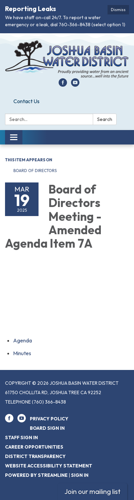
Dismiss (118, 9)
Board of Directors (35, 170)
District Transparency (35, 456)
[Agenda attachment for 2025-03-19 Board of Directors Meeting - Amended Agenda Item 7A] (22, 340)
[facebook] (63, 84)
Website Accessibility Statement (48, 466)
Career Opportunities (34, 447)
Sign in (79, 475)
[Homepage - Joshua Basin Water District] (67, 59)
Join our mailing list (92, 491)
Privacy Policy (49, 419)
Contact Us (26, 101)
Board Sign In (47, 428)
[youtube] (75, 84)
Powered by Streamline (36, 475)
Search (104, 119)
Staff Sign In (21, 437)
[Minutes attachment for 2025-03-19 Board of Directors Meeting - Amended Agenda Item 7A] (22, 353)
